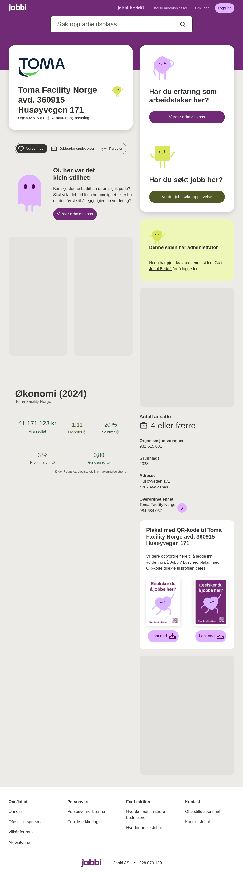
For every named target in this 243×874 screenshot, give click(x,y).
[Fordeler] (112, 148)
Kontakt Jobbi (197, 822)
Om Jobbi (202, 8)
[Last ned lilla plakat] (211, 636)
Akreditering (19, 842)
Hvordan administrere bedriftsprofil (145, 814)
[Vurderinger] (31, 148)
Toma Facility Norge (33, 401)
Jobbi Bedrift (160, 269)
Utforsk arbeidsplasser (169, 8)
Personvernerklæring (86, 811)
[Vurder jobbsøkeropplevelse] (187, 197)
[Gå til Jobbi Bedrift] (130, 8)
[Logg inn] (224, 8)
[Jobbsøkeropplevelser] (73, 148)
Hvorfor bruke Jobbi (144, 828)
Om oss (16, 811)
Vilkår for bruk (21, 832)
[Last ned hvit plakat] (163, 636)
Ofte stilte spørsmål (26, 822)
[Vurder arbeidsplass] (75, 214)
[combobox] (121, 24)
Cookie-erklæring (82, 822)
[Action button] (183, 24)
